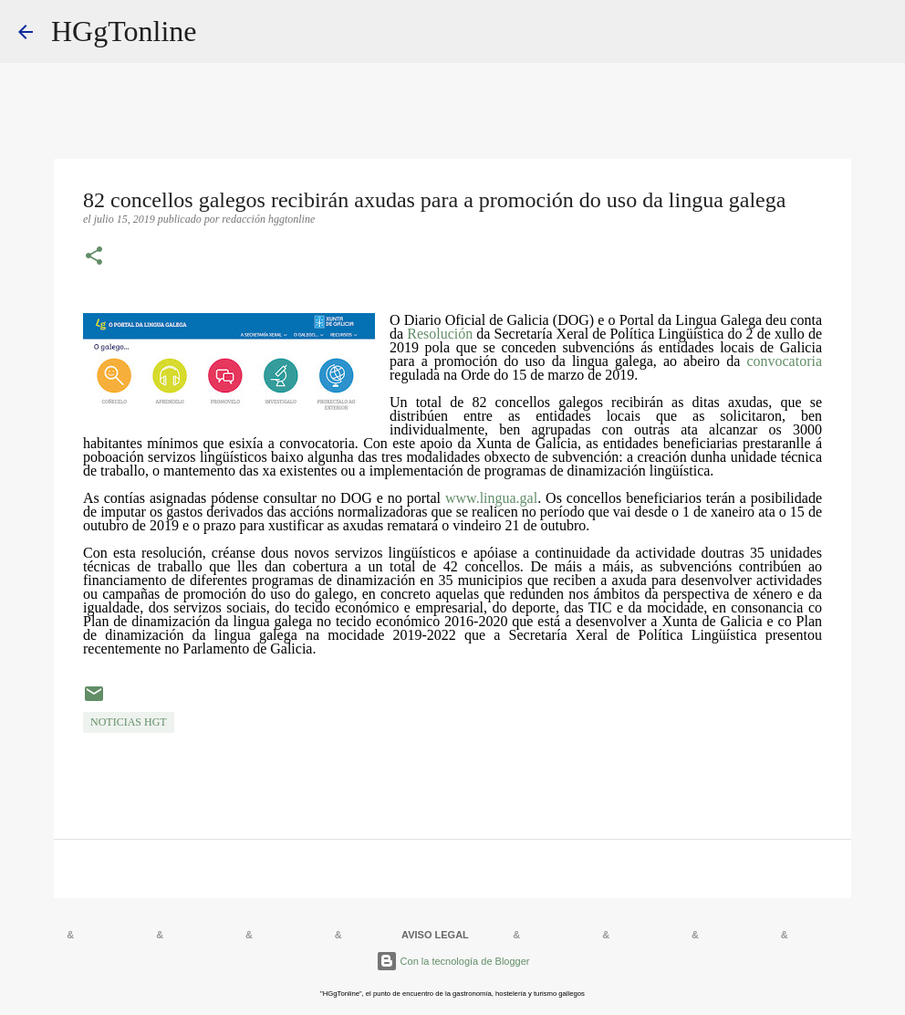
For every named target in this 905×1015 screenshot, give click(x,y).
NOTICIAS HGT (128, 722)
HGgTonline (124, 31)
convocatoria (784, 361)
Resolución (440, 333)
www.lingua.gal (491, 498)
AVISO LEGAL (435, 934)
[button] (94, 257)
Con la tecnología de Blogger (453, 961)
